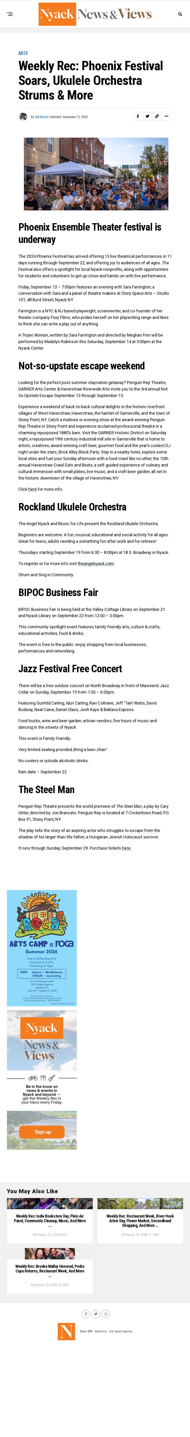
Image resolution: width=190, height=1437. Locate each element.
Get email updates (121, 1421)
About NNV (86, 1421)
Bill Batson (41, 116)
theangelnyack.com (96, 563)
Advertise (101, 1421)
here (32, 489)
